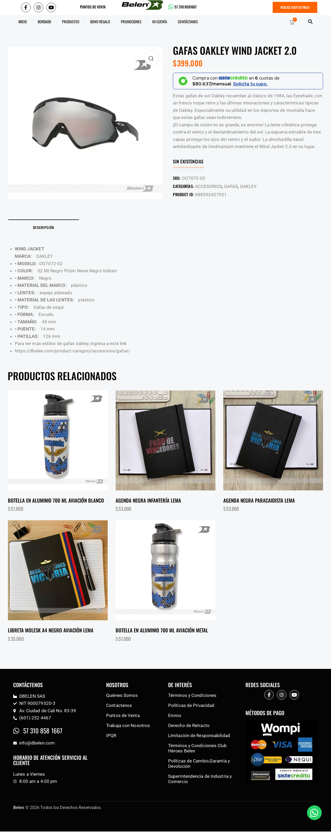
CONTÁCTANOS (188, 22)
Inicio (22, 22)
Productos (70, 22)
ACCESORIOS (208, 186)
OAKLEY (248, 186)
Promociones (131, 22)
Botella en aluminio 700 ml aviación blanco (56, 500)
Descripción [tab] (44, 227)
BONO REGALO (100, 22)
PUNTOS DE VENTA (93, 7)
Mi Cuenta (159, 22)
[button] (310, 21)
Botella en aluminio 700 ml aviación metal (162, 630)
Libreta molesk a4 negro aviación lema (50, 630)
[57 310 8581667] (171, 7)
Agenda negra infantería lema (148, 500)
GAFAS (231, 186)
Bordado (44, 22)
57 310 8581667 (185, 7)
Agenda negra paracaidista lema (259, 500)
